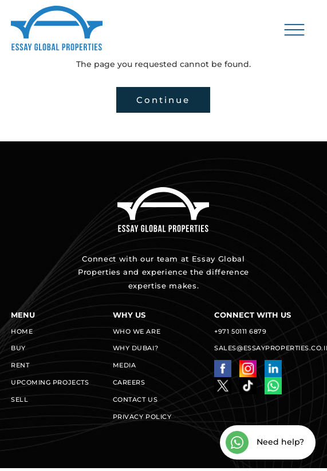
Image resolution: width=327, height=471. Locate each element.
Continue (163, 99)
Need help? (265, 442)
